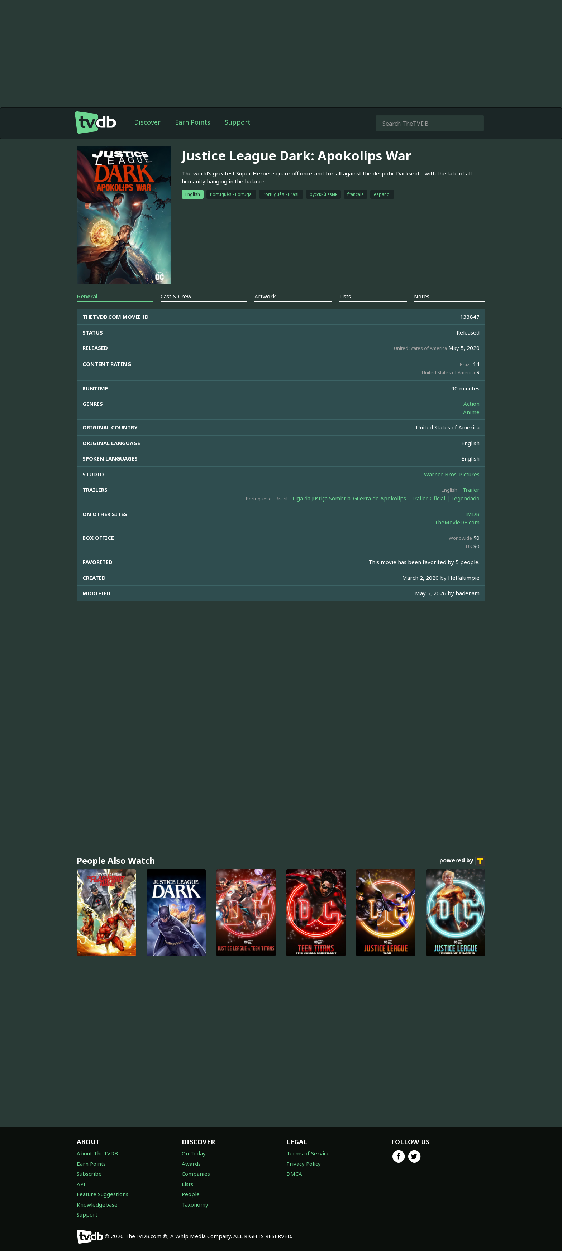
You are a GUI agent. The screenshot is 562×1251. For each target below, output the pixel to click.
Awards (191, 1163)
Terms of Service (308, 1153)
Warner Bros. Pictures (452, 474)
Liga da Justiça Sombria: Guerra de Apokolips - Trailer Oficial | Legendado (386, 498)
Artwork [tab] (265, 296)
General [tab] (87, 296)
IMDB (472, 514)
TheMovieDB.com (457, 522)
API (81, 1184)
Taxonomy (195, 1204)
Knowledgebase (97, 1204)
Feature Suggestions (102, 1194)
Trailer (471, 489)
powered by (462, 861)
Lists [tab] (345, 296)
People (191, 1194)
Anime (471, 411)
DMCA (294, 1173)
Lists (187, 1184)
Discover (147, 122)
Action (471, 403)
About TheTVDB (97, 1153)
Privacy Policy (303, 1163)
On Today (194, 1153)
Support (238, 122)
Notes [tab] (421, 296)
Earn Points (192, 122)
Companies (196, 1173)
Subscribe (89, 1173)
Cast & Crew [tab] (176, 296)
